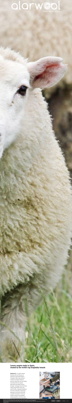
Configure (63, 400)
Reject (58, 400)
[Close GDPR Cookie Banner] (68, 401)
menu (69, 6)
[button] (1, 181)
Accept (53, 400)
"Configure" (5, 402)
